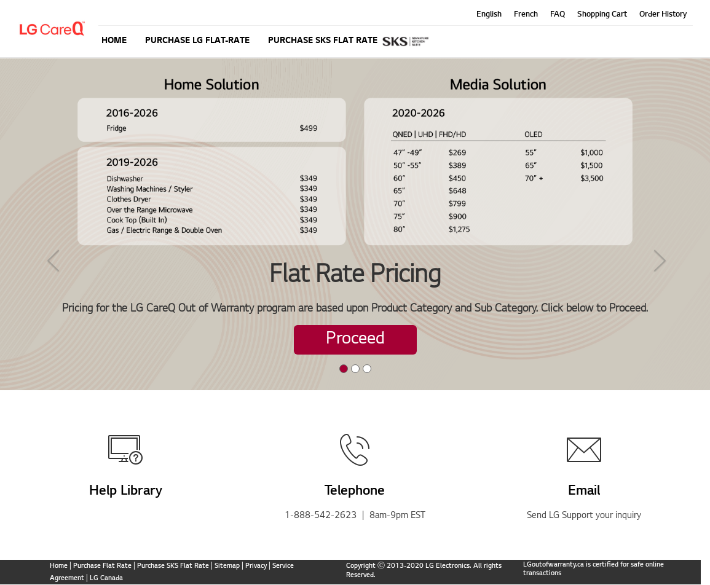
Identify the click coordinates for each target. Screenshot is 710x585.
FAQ (557, 14)
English (489, 14)
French (526, 14)
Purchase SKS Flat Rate (173, 566)
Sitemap (227, 566)
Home (59, 566)
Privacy (256, 566)
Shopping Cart (602, 14)
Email (584, 491)
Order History (663, 14)
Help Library (125, 491)
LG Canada (106, 578)
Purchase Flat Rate (102, 566)
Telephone (355, 491)
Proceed (355, 340)
